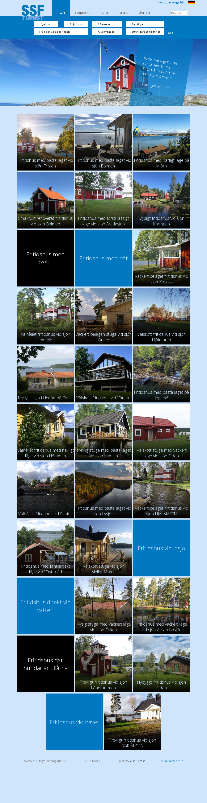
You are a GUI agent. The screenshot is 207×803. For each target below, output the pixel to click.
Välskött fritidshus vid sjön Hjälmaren (161, 337)
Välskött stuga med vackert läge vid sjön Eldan (162, 453)
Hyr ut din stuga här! (172, 2)
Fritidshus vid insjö (161, 548)
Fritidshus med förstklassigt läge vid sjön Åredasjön (103, 221)
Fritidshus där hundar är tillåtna (45, 664)
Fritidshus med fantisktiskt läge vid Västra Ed (45, 568)
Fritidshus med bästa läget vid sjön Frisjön (45, 163)
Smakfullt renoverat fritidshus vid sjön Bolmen (45, 221)
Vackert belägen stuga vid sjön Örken (103, 337)
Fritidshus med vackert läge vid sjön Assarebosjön (161, 626)
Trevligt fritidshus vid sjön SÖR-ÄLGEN (132, 742)
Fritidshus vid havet (74, 722)
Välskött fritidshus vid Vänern (103, 398)
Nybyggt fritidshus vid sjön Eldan (161, 684)
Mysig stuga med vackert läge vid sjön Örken (103, 626)
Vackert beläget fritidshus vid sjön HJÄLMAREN (161, 511)
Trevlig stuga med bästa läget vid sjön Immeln (103, 453)
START (61, 13)
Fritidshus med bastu (45, 258)
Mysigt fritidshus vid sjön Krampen (161, 221)
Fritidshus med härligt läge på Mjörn (161, 163)
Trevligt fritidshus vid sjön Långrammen (103, 684)
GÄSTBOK (143, 13)
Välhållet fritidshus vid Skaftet (45, 514)
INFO (105, 13)
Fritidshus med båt (103, 258)
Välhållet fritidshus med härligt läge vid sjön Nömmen (45, 453)
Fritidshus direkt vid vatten (45, 606)
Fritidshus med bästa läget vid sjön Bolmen (103, 163)
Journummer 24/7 (172, 761)
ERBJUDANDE (83, 13)
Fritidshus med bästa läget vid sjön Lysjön (103, 511)
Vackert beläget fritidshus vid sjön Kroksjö (161, 279)
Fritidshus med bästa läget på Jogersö (161, 395)
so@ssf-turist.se (135, 761)
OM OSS (122, 13)
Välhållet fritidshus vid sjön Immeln (45, 337)
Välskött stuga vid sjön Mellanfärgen (103, 568)
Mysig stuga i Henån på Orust (45, 398)
